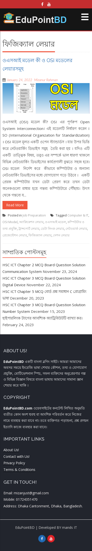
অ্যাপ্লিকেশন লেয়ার (31, 222)
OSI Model (10, 222)
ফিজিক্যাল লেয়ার (40, 235)
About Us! (11, 449)
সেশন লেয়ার (61, 235)
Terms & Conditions (19, 469)
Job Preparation (34, 215)
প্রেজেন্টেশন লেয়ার (14, 235)
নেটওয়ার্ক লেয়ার (76, 228)
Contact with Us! (16, 456)
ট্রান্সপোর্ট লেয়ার (28, 228)
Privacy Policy (14, 463)
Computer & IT (77, 215)
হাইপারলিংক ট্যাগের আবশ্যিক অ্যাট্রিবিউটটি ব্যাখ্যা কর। (42, 318)
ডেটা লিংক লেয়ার (52, 228)
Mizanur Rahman (46, 80)
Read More (15, 205)
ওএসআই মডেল (55, 222)
